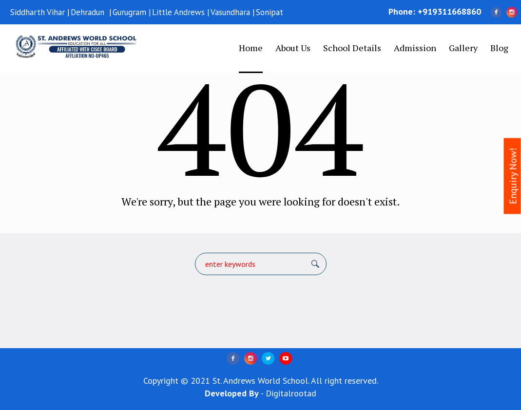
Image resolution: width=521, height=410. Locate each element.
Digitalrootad (291, 393)
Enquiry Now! (513, 176)
